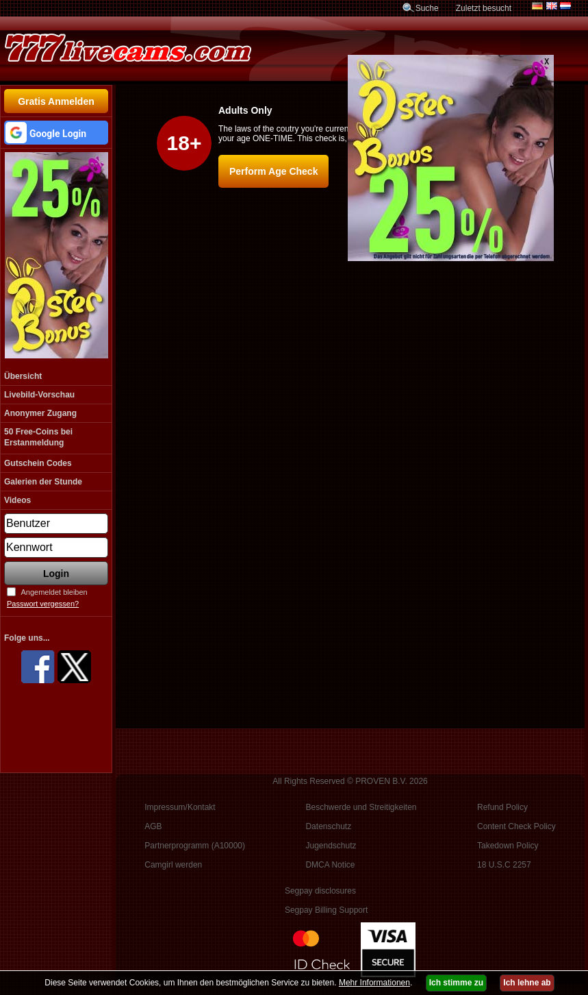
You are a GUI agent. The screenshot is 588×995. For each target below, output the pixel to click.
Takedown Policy (507, 845)
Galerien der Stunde (43, 482)
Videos (17, 500)
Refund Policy (502, 807)
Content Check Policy (516, 826)
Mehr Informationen (374, 982)
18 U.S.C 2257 (504, 865)
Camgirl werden (173, 865)
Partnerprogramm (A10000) (194, 845)
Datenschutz (328, 826)
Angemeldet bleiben (54, 592)
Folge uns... (27, 638)
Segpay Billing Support (326, 910)
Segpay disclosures (320, 891)
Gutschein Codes (38, 463)
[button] (56, 133)
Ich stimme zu (456, 982)
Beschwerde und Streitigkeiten (360, 807)
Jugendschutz (330, 845)
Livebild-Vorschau (39, 395)
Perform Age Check (273, 171)
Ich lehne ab (526, 982)
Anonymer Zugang (40, 413)
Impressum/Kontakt (179, 807)
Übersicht (23, 376)
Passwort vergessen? (43, 604)
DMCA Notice (330, 865)
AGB (153, 826)
